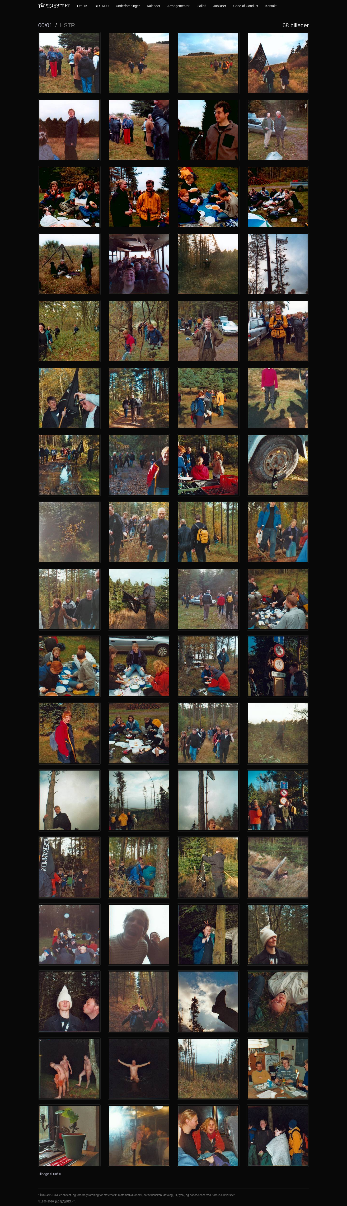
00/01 (45, 25)
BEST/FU (102, 6)
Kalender (153, 6)
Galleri (201, 6)
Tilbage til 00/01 (49, 1174)
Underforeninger (128, 6)
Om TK (82, 6)
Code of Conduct (245, 6)
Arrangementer (178, 6)
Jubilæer (219, 6)
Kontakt (271, 6)
